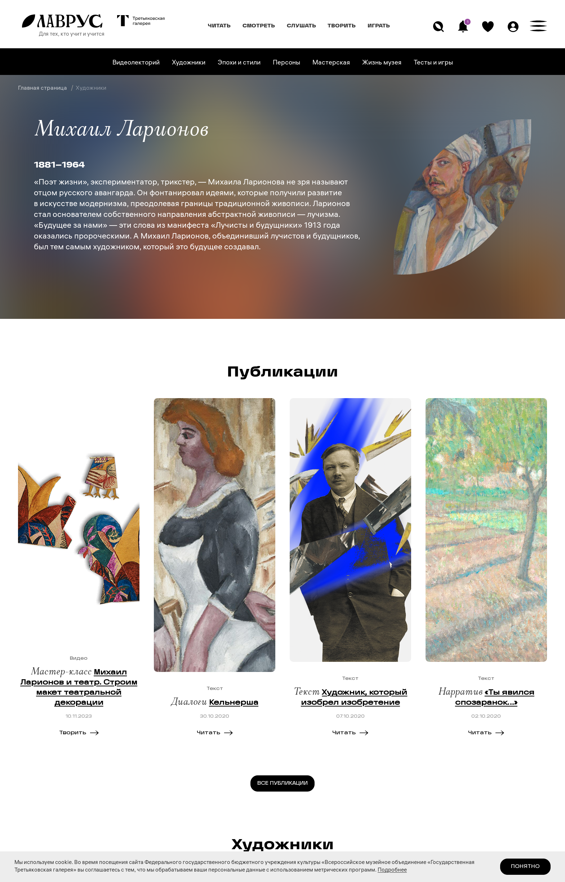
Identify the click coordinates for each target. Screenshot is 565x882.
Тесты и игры (433, 63)
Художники (188, 63)
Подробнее (392, 870)
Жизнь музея (381, 63)
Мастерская (331, 63)
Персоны (286, 63)
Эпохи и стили (239, 63)
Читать (219, 25)
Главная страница (43, 88)
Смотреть (259, 25)
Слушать (301, 25)
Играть (379, 25)
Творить (342, 25)
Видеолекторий (136, 63)
